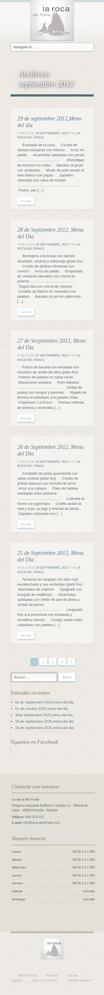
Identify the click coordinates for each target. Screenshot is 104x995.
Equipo (16, 980)
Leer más (26, 200)
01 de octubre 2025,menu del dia (41, 709)
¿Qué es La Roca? (44, 980)
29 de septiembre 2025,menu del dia (44, 721)
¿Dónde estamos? (80, 980)
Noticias (52, 975)
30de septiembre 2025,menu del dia (44, 715)
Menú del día (27, 975)
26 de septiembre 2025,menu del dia (44, 728)
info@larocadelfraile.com (41, 823)
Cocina (72, 975)
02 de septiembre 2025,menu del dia (44, 702)
